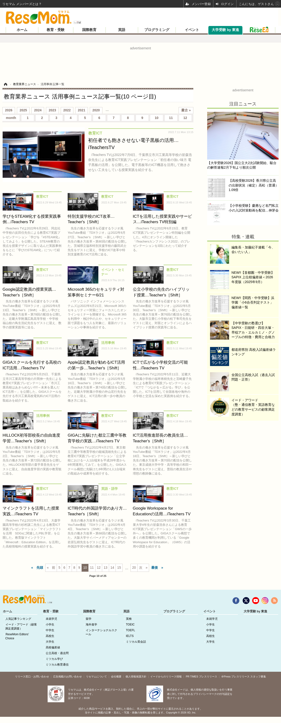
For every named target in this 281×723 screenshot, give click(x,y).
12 (185, 118)
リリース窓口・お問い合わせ (32, 676)
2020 (96, 110)
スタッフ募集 (258, 676)
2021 (81, 110)
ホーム (22, 30)
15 (119, 567)
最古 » (186, 110)
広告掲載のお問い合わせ (67, 676)
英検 (129, 618)
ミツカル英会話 (136, 641)
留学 (88, 618)
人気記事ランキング (18, 618)
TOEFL (130, 630)
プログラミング (156, 30)
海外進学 (91, 624)
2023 (52, 110)
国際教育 (89, 30)
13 (105, 567)
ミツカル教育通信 (57, 664)
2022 (67, 110)
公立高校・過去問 (57, 653)
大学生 (50, 641)
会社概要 (116, 676)
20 (134, 567)
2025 (23, 110)
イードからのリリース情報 (166, 676)
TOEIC (130, 624)
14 (112, 567)
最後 (154, 567)
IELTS (130, 636)
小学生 (50, 624)
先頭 (39, 567)
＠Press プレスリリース (235, 676)
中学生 (50, 630)
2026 (8, 110)
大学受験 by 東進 (225, 30)
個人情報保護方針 (135, 676)
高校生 (50, 636)
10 (157, 118)
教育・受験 (56, 30)
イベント (192, 30)
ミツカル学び (54, 659)
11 (171, 118)
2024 (37, 110)
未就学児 (51, 618)
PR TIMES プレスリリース (201, 676)
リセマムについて (96, 676)
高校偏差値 (53, 647)
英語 (121, 30)
